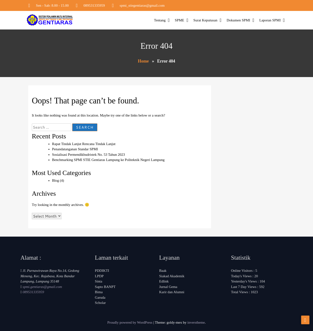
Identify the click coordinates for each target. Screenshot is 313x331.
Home (143, 61)
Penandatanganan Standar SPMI (75, 149)
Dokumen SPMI (238, 20)
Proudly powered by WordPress (130, 322)
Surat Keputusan (205, 20)
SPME (179, 20)
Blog (55, 180)
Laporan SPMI (270, 20)
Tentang (160, 20)
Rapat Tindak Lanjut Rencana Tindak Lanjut (83, 144)
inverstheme (196, 322)
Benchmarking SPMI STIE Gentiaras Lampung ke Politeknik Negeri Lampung (108, 160)
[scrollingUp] (305, 320)
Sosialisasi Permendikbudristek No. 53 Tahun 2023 (88, 154)
